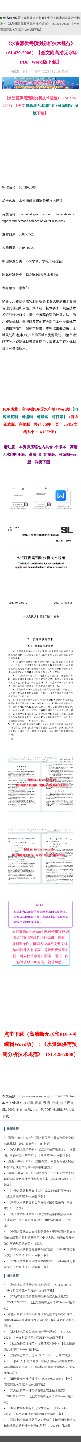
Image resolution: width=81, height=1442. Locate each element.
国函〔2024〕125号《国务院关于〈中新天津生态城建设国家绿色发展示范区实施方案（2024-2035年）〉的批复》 (40, 1179)
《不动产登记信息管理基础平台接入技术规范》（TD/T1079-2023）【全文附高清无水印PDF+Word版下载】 (39, 1302)
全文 (19, 1109)
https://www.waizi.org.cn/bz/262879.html (47, 1096)
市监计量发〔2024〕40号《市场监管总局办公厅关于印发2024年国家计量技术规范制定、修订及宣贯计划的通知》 (40, 1320)
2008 (11, 1109)
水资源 (28, 1103)
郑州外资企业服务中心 (38, 18)
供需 (38, 1103)
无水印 (38, 1109)
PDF (47, 1109)
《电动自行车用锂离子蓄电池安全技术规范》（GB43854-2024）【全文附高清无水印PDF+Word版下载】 (39, 1396)
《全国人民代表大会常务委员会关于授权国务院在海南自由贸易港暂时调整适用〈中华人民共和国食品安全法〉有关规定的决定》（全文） (40, 1237)
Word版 (69, 1109)
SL (4, 1109)
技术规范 (66, 1103)
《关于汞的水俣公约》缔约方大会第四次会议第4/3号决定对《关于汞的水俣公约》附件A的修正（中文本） (38, 1220)
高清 (27, 1109)
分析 (55, 1103)
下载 (5, 1116)
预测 (46, 1103)
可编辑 (57, 1109)
